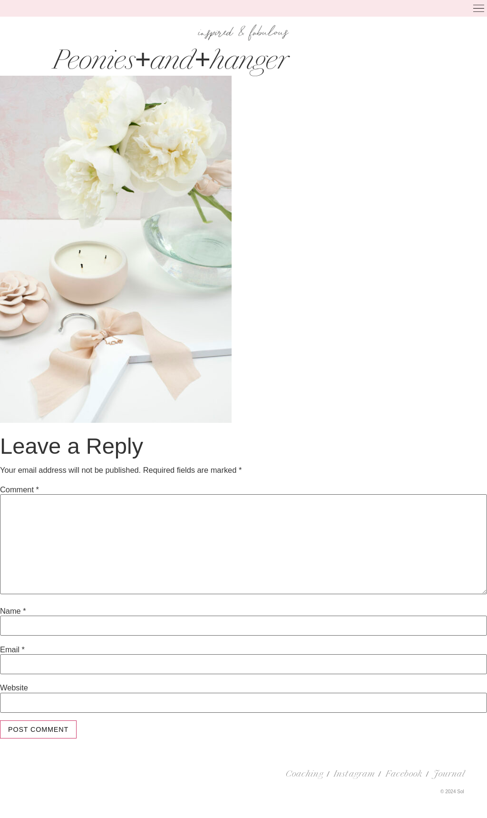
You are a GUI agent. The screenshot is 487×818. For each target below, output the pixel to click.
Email (12, 649)
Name (13, 611)
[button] (479, 9)
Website (14, 687)
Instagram (354, 774)
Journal (449, 774)
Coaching (304, 774)
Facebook (404, 774)
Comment (19, 489)
